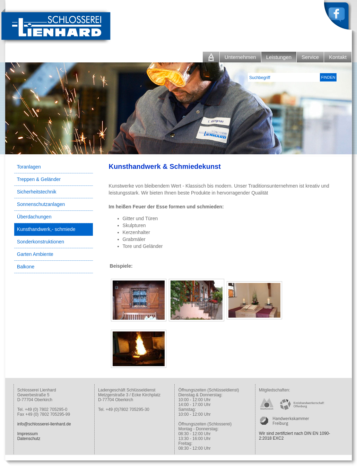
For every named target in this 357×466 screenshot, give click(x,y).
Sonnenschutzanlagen (41, 204)
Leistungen (278, 57)
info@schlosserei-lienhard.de (44, 424)
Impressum (27, 433)
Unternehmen (240, 57)
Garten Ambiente (35, 254)
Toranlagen (29, 167)
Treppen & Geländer (39, 179)
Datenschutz (29, 438)
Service (310, 57)
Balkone (26, 266)
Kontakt (338, 57)
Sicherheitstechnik (36, 192)
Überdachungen (34, 216)
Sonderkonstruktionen (40, 241)
